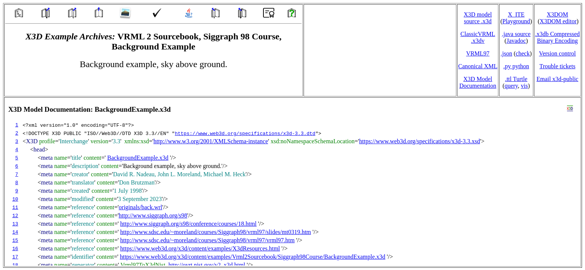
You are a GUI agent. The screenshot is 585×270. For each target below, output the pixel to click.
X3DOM (557, 14)
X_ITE (516, 14)
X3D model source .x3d (478, 17)
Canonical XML (477, 66)
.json (506, 53)
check (522, 53)
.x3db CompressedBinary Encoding (557, 37)
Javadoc (516, 41)
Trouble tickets (558, 66)
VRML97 (477, 53)
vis (524, 85)
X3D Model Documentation (477, 82)
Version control (557, 53)
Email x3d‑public (558, 79)
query (511, 85)
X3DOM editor (558, 21)
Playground (516, 21)
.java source (516, 34)
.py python (516, 66)
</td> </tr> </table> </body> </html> (292, 182)
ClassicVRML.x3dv (477, 37)
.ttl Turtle (516, 79)
